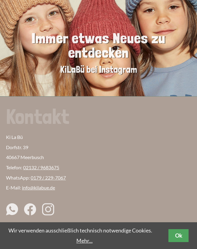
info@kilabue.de (38, 187)
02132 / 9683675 (41, 167)
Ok (178, 235)
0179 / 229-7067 (48, 177)
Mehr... (84, 240)
